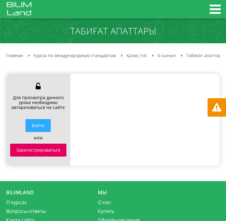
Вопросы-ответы (26, 211)
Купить (106, 211)
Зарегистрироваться (38, 150)
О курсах (16, 202)
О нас (104, 202)
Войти (38, 125)
